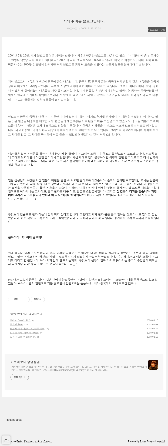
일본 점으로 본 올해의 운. (23, 336)
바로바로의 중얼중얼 (25, 362)
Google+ (47, 441)
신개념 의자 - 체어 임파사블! (24, 332)
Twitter (20, 441)
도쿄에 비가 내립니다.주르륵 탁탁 (27, 328)
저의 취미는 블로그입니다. (84, 21)
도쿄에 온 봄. (16, 324)
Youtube (38, 441)
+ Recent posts (12, 419)
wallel (162, 441)
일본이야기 (16, 313)
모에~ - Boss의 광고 (20, 320)
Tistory (143, 441)
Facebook (29, 441)
